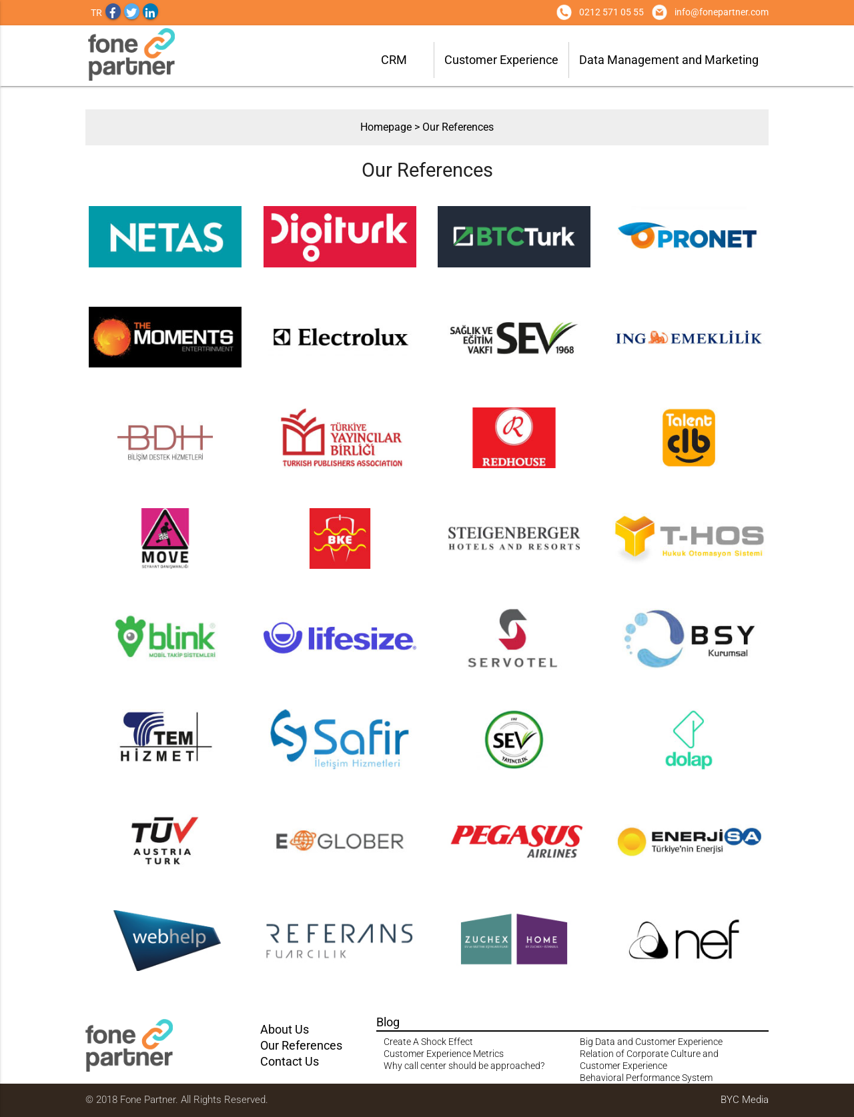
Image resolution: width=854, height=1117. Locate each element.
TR (96, 12)
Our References (458, 127)
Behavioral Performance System (646, 1077)
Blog (388, 1022)
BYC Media (745, 1100)
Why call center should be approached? (464, 1065)
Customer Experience (501, 60)
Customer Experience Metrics (444, 1053)
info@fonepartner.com (722, 12)
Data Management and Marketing (669, 60)
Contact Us (289, 1061)
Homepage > (391, 127)
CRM (394, 60)
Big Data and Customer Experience (651, 1041)
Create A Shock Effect (428, 1041)
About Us (284, 1029)
